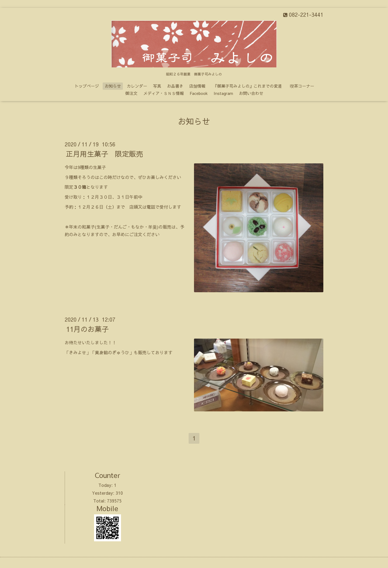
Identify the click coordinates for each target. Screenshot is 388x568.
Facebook (199, 93)
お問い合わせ (251, 93)
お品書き (175, 86)
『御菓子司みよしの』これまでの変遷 (249, 86)
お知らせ (113, 86)
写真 (157, 86)
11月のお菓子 (87, 329)
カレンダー (137, 86)
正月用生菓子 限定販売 (104, 154)
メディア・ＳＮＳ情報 (163, 93)
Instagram (223, 93)
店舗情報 (197, 86)
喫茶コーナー (302, 86)
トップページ (87, 86)
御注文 (131, 93)
